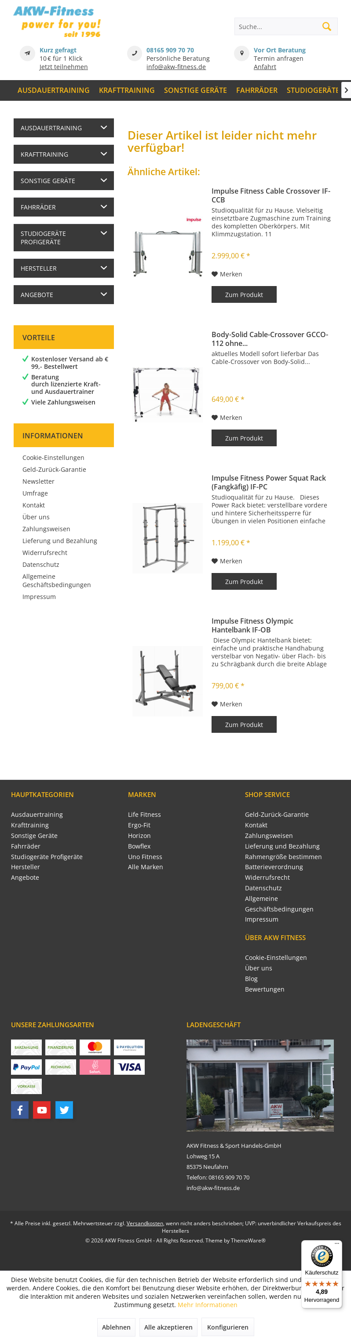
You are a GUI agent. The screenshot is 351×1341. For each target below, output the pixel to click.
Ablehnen (116, 1327)
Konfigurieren (228, 1327)
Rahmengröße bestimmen (283, 856)
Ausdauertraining (51, 128)
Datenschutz (40, 564)
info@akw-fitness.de (176, 66)
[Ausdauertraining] (54, 90)
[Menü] (337, 1245)
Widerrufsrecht (44, 552)
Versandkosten (145, 1223)
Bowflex (139, 846)
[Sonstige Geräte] (196, 90)
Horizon (139, 835)
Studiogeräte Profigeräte (43, 237)
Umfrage (35, 493)
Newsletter (38, 481)
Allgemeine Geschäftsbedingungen (56, 580)
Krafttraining (44, 154)
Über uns (36, 517)
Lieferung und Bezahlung (59, 540)
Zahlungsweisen (46, 529)
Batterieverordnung (274, 867)
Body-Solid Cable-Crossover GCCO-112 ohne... (270, 339)
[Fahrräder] (256, 90)
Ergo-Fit (139, 825)
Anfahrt (265, 66)
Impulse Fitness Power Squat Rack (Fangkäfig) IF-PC (269, 482)
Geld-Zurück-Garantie (54, 469)
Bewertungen (265, 989)
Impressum (39, 596)
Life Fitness (144, 814)
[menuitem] (54, 90)
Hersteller (39, 268)
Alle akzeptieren (168, 1327)
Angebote (37, 294)
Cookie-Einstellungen (53, 457)
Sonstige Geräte (48, 180)
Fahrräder (38, 207)
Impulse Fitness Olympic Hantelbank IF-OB (252, 625)
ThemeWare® (248, 1240)
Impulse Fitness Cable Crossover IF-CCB (271, 195)
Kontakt (33, 505)
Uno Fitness (145, 856)
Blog (251, 978)
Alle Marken (145, 867)
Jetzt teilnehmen (64, 66)
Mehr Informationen (208, 1305)
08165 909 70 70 (170, 50)
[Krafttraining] (127, 90)
